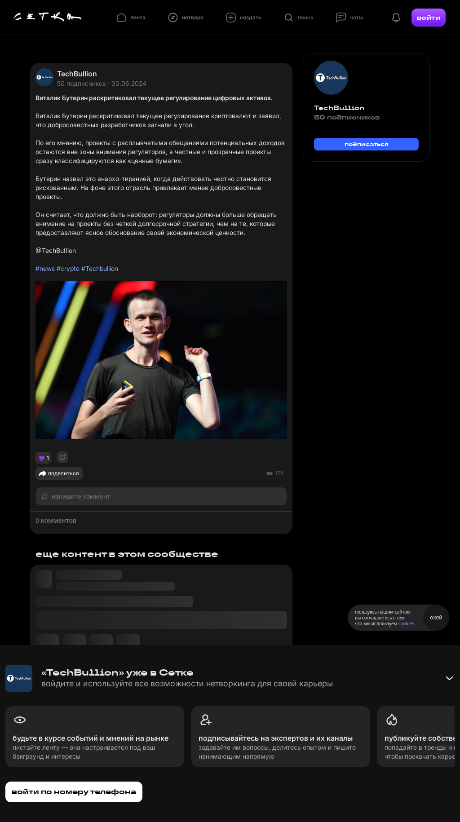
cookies (406, 623)
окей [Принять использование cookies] (436, 617)
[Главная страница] (48, 17)
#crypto (68, 268)
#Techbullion (99, 268)
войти (428, 17)
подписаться (367, 144)
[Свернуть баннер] (449, 678)
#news (45, 268)
